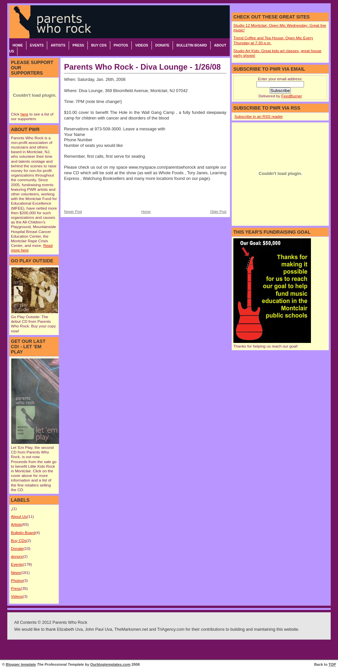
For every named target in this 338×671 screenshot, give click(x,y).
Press (78, 45)
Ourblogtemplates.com (110, 664)
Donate (162, 45)
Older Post (218, 212)
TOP (332, 664)
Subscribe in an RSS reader (258, 116)
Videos (141, 45)
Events (37, 45)
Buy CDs (99, 45)
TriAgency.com (171, 629)
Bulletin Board (192, 45)
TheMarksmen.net (131, 629)
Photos (121, 45)
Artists (58, 45)
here (24, 114)
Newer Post (73, 212)
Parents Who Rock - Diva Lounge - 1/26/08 (142, 66)
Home (18, 45)
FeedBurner (291, 96)
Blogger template (21, 664)
